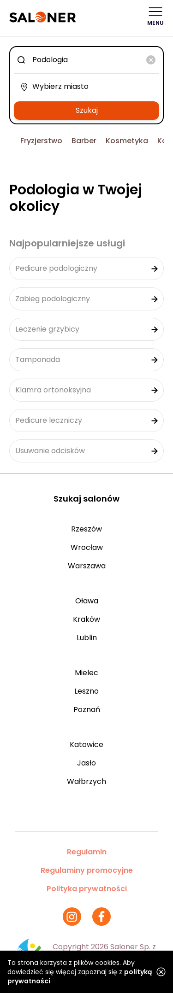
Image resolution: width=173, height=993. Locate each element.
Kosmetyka (127, 140)
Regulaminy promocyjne (87, 870)
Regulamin (87, 852)
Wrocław (87, 547)
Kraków (86, 619)
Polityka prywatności (87, 888)
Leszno (86, 691)
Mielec (86, 672)
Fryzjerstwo (41, 140)
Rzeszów (86, 529)
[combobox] (86, 60)
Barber (84, 140)
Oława (86, 601)
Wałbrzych (86, 781)
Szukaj (87, 110)
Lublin (87, 637)
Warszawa (87, 566)
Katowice (86, 744)
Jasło (86, 763)
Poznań (86, 709)
